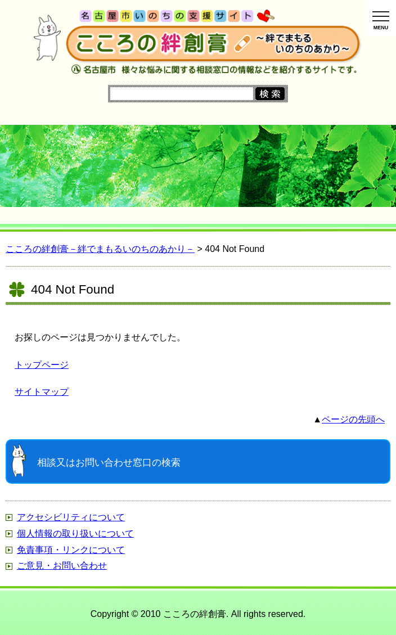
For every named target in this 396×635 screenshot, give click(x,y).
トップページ (42, 365)
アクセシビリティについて (71, 517)
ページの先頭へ (353, 419)
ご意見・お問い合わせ (62, 565)
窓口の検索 (109, 462)
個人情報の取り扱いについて (75, 533)
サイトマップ (42, 392)
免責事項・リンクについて (71, 550)
